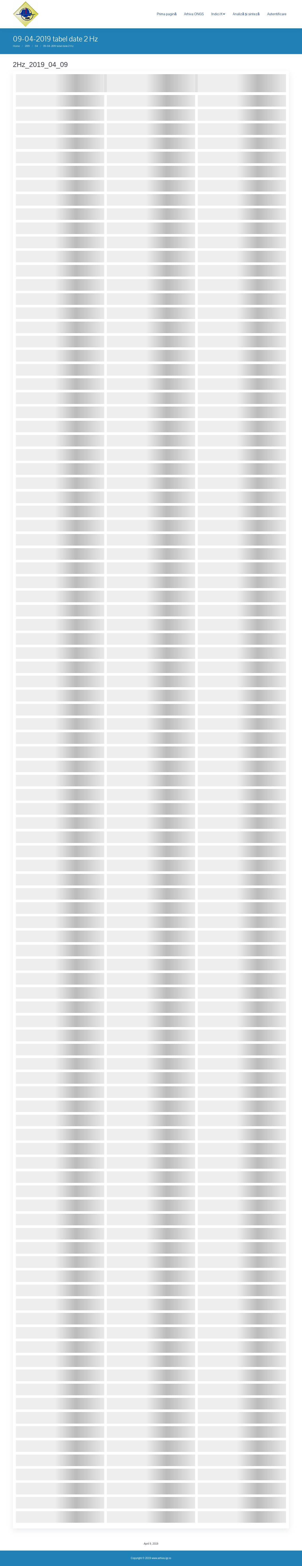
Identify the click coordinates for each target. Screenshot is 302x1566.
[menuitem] (166, 14)
